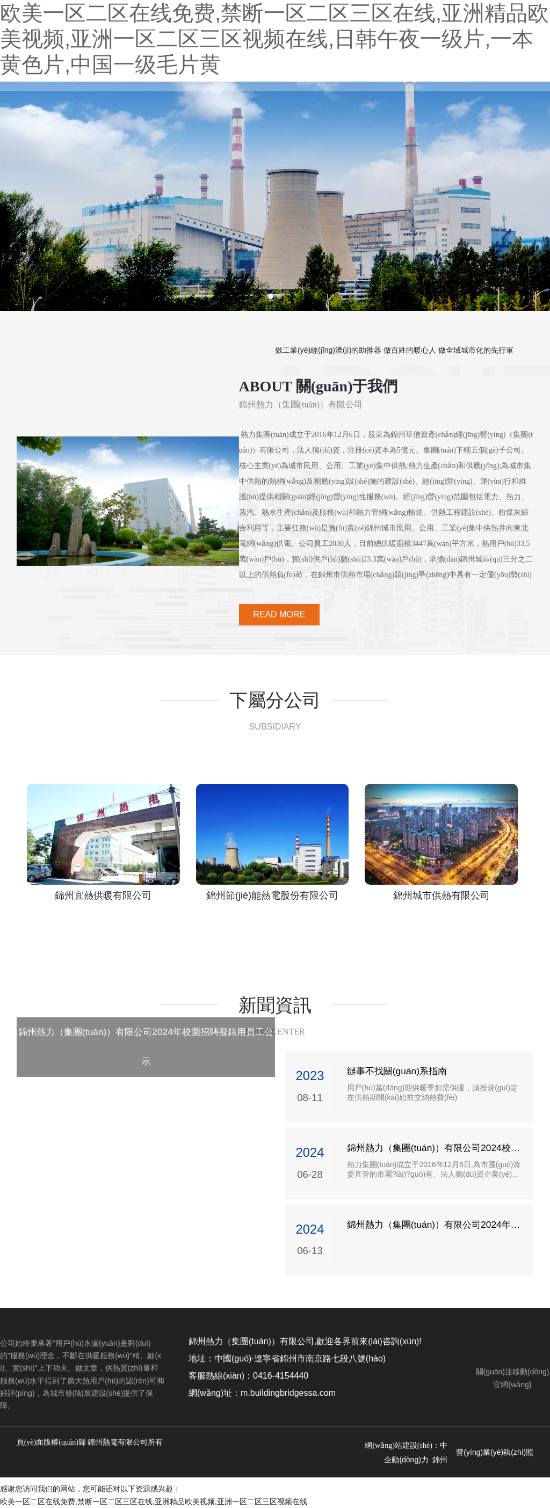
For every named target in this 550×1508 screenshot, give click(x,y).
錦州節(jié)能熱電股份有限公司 (272, 895)
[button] (270, 296)
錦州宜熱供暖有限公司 (103, 895)
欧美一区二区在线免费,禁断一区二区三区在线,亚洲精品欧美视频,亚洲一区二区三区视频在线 (153, 1501)
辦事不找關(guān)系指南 (397, 1071)
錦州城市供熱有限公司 (441, 895)
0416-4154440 (280, 1375)
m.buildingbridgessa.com (288, 1392)
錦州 (439, 1459)
